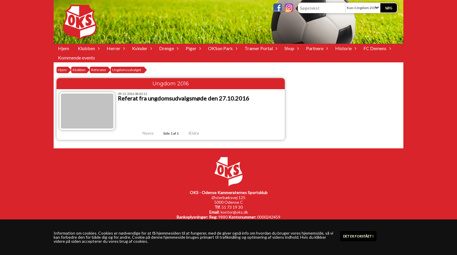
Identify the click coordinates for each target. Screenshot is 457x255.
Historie (345, 48)
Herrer (115, 48)
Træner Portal (260, 48)
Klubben (88, 48)
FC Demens (376, 48)
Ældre (197, 133)
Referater (98, 70)
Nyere (144, 133)
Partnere (316, 48)
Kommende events (76, 57)
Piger (192, 48)
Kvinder (141, 48)
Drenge (168, 48)
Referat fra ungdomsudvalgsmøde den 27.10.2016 (183, 98)
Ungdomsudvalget (126, 70)
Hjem (63, 48)
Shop (290, 48)
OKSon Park (222, 48)
